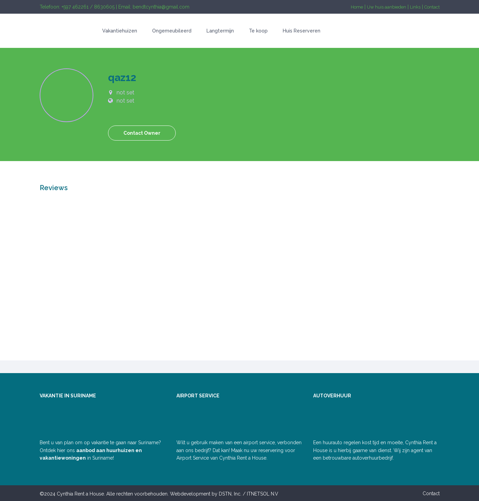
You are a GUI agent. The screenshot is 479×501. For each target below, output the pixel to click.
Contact (432, 7)
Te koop (258, 31)
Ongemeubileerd (171, 31)
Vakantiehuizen (119, 31)
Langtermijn (220, 31)
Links (415, 7)
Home (357, 7)
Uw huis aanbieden (386, 7)
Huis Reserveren (301, 31)
